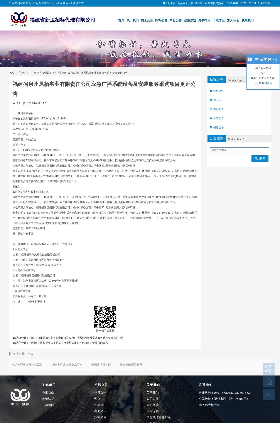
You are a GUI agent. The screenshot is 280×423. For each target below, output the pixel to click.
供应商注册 (196, 3)
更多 (30, 353)
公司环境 (153, 405)
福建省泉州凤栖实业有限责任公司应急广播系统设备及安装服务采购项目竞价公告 (77, 337)
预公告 (215, 100)
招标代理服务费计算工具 (27, 364)
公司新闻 (48, 405)
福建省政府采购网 (131, 364)
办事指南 (204, 20)
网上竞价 (147, 20)
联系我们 (247, 20)
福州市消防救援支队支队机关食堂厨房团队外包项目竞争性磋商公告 (69, 342)
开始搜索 (260, 158)
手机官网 (265, 3)
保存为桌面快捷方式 (72, 3)
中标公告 (176, 20)
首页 (121, 20)
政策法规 (190, 20)
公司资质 (153, 399)
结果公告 (217, 90)
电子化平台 (168, 3)
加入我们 (233, 20)
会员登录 (182, 3)
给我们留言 (265, 83)
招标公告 (161, 20)
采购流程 (153, 411)
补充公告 (24, 72)
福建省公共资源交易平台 (67, 364)
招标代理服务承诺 (159, 417)
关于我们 (133, 20)
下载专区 (219, 20)
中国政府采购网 (101, 364)
